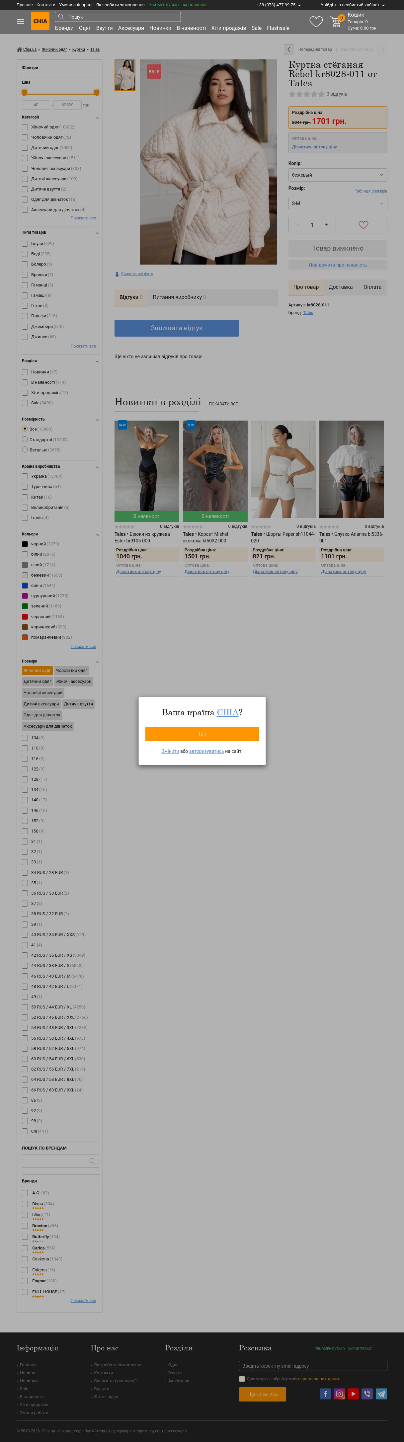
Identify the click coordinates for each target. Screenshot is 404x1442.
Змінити (170, 751)
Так (202, 734)
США (228, 712)
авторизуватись (206, 751)
